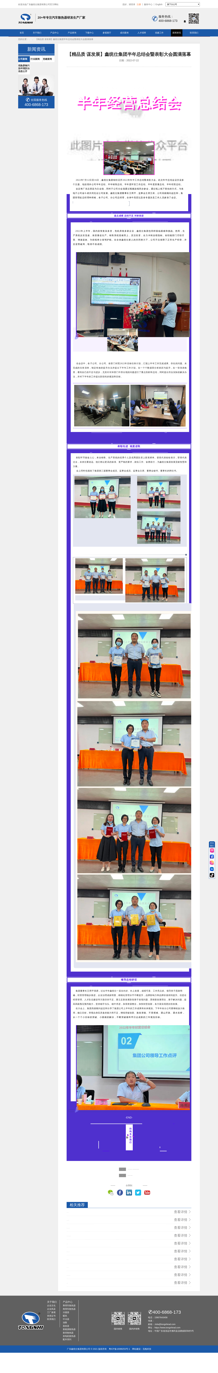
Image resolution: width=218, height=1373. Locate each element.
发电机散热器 (69, 1356)
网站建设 (136, 1369)
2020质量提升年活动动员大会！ (82, 1286)
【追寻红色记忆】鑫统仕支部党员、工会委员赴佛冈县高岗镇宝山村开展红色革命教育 (136, 1208)
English (158, 4)
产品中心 (54, 32)
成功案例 (124, 32)
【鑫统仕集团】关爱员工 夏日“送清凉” (114, 1214)
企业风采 (51, 1329)
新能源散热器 (69, 1349)
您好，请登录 (128, 4)
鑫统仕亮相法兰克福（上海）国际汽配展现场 (88, 1262)
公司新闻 (24, 98)
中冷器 (66, 1339)
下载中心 (89, 32)
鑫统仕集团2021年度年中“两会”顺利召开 (85, 1280)
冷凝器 (66, 1332)
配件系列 (67, 1359)
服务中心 (148, 4)
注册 (139, 4)
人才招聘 (141, 32)
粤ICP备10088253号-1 (119, 1369)
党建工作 (159, 32)
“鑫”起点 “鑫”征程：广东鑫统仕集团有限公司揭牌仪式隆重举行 (96, 1268)
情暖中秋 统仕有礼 (75, 1303)
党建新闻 (24, 115)
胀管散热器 (68, 1353)
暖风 (65, 1336)
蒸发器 (66, 1346)
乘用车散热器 (69, 1325)
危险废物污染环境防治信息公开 (36, 123)
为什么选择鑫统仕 (75, 1274)
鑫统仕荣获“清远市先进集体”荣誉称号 (84, 1256)
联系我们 (194, 32)
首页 (22, 32)
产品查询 (72, 32)
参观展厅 (107, 32)
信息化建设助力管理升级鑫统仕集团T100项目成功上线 (92, 1298)
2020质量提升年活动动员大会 (81, 1250)
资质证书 (51, 1336)
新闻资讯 (176, 32)
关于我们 (37, 32)
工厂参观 (51, 1332)
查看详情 (184, 1250)
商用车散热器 (69, 1329)
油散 (65, 1342)
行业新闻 (24, 106)
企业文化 (51, 1325)
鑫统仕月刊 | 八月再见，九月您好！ (83, 1292)
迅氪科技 (147, 1369)
